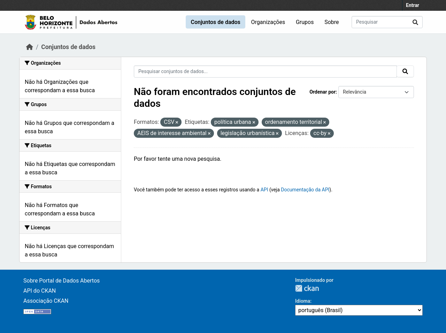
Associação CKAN (46, 301)
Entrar (412, 5)
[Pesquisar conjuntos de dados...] (387, 22)
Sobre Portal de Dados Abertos (61, 280)
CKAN (307, 288)
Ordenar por (322, 92)
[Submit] (415, 22)
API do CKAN (39, 290)
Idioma (302, 301)
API (264, 189)
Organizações (268, 22)
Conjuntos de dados (215, 22)
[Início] (29, 46)
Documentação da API (305, 189)
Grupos (305, 22)
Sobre (331, 22)
